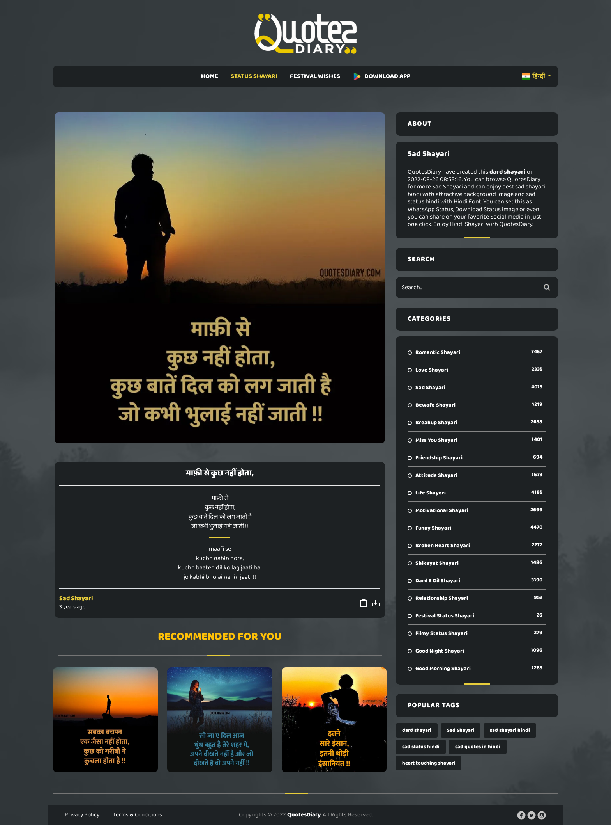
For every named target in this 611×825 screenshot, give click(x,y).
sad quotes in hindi (477, 747)
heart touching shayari (428, 763)
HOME (209, 76)
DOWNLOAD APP (381, 76)
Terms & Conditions (137, 815)
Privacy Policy (82, 815)
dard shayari (416, 730)
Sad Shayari (76, 598)
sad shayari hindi (510, 730)
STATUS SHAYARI (254, 76)
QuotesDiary (304, 815)
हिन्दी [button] (534, 76)
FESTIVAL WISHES (315, 76)
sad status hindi (421, 747)
